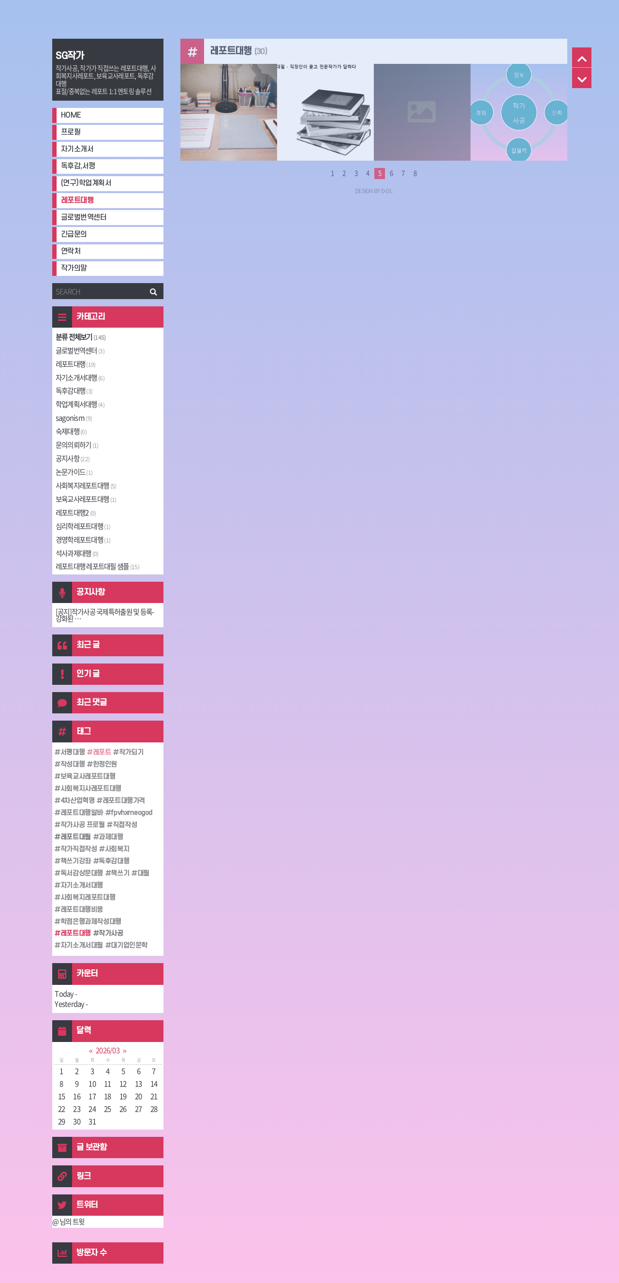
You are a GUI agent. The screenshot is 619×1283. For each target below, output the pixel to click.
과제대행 (110, 837)
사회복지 (116, 849)
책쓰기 (119, 873)
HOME (71, 115)
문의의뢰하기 (77, 444)
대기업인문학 (128, 945)
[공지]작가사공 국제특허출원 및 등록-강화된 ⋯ (105, 615)
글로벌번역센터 (84, 217)
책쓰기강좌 (74, 861)
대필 (142, 873)
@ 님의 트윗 (68, 1221)
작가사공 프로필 (81, 825)
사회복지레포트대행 (86, 485)
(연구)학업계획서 (86, 183)
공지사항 (72, 458)
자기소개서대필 (81, 945)
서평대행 (72, 752)
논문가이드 (74, 472)
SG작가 (70, 56)
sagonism (74, 417)
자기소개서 (77, 149)
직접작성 (124, 825)
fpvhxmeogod (130, 812)
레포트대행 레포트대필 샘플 (97, 566)
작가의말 (74, 268)
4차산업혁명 (76, 800)
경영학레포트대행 (83, 539)
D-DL (386, 190)
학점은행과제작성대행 (90, 921)
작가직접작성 (78, 849)
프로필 (71, 132)
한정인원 (104, 764)
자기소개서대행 (80, 377)
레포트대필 (74, 837)
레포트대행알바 (81, 812)
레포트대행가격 (123, 800)
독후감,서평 (78, 166)
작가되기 (131, 752)
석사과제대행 (77, 553)
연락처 (71, 251)
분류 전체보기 (80, 337)
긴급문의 (74, 234)
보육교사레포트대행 (86, 499)
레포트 (101, 752)
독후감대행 (74, 390)
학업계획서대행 (80, 404)
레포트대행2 (76, 512)
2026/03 (107, 1050)
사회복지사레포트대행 (90, 788)
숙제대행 (71, 431)
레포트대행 (77, 200)
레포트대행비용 (81, 909)
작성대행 (72, 764)
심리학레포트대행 (83, 526)
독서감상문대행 (81, 873)
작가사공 (110, 933)
